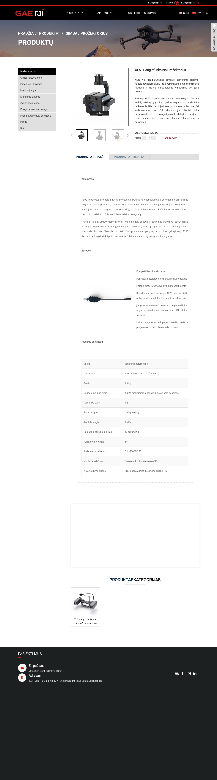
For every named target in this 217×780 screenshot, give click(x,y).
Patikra (169, 3)
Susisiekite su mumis (141, 12)
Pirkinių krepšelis (187, 3)
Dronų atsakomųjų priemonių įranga (35, 118)
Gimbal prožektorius (87, 33)
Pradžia (26, 33)
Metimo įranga (28, 90)
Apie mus (105, 12)
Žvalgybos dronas (29, 103)
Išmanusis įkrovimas (31, 84)
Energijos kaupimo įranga (33, 109)
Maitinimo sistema (30, 96)
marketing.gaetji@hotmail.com (45, 671)
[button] (127, 135)
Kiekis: (138, 138)
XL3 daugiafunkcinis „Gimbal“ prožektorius (85, 621)
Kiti (22, 128)
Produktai (74, 12)
